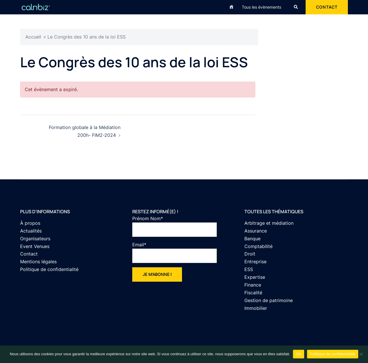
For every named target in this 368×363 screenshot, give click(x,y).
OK (298, 354)
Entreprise (255, 261)
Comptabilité (258, 246)
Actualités (31, 231)
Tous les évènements (261, 7)
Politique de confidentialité (49, 269)
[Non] (361, 354)
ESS (248, 269)
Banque (252, 238)
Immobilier (255, 308)
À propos (30, 223)
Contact (29, 254)
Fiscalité (253, 292)
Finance (252, 285)
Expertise (254, 277)
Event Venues (34, 246)
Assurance (255, 231)
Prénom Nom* (174, 226)
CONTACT (327, 7)
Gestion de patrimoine (268, 300)
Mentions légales (38, 261)
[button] (296, 7)
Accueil (33, 37)
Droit (249, 254)
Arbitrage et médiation (269, 223)
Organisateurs (35, 238)
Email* (174, 252)
